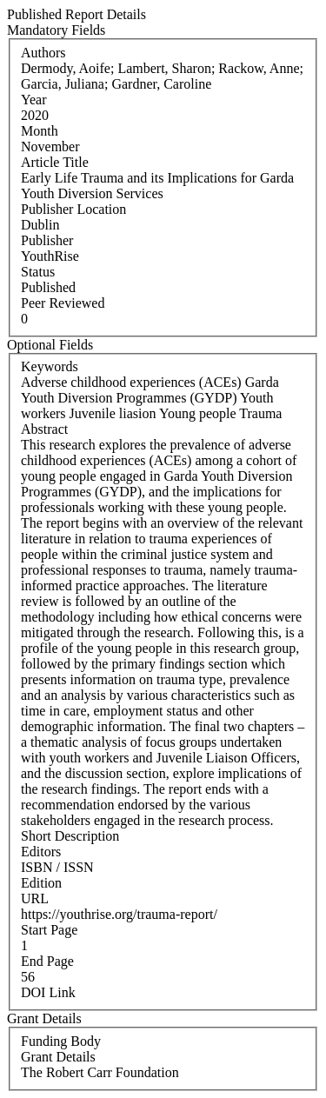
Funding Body (61, 1041)
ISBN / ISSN (57, 867)
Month (39, 130)
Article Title (55, 162)
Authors (43, 52)
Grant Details (58, 1056)
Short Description (70, 835)
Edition (41, 882)
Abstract (44, 429)
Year (33, 99)
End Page (47, 961)
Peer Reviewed (62, 303)
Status (38, 271)
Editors (41, 851)
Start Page (49, 929)
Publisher (47, 240)
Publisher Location (73, 209)
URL (35, 898)
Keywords (49, 366)
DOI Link (48, 992)
